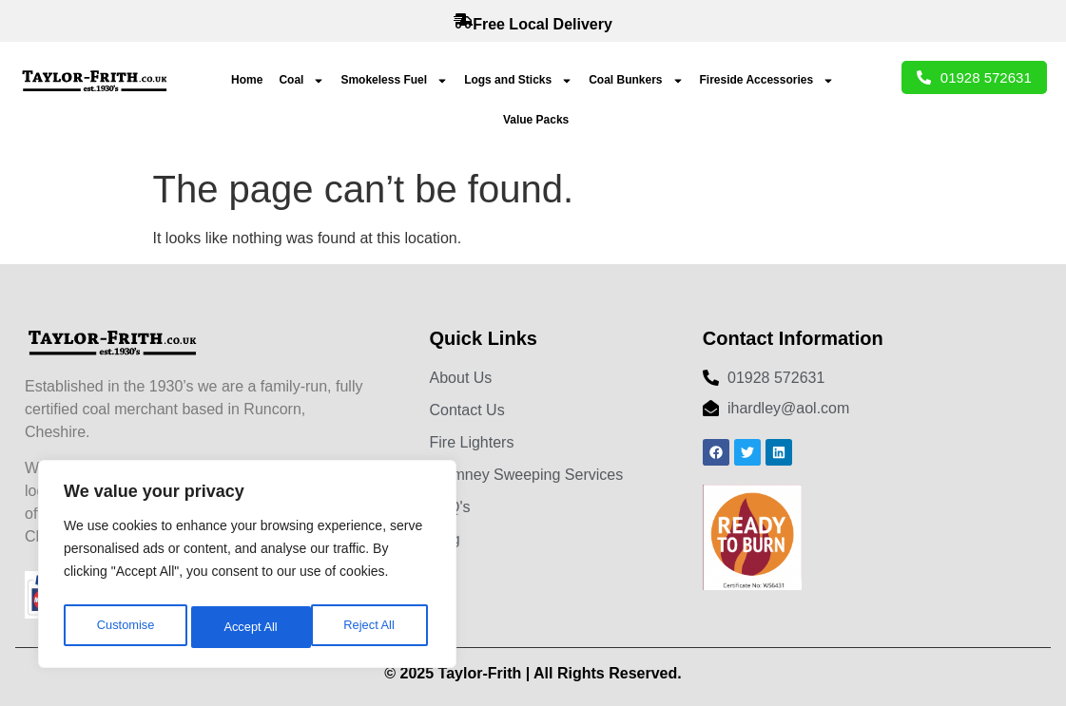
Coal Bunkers (636, 81)
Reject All (249, 627)
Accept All (372, 627)
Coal (301, 81)
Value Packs (536, 119)
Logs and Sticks (518, 81)
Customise (124, 627)
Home (246, 79)
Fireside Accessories (767, 81)
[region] (247, 568)
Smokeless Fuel (394, 81)
